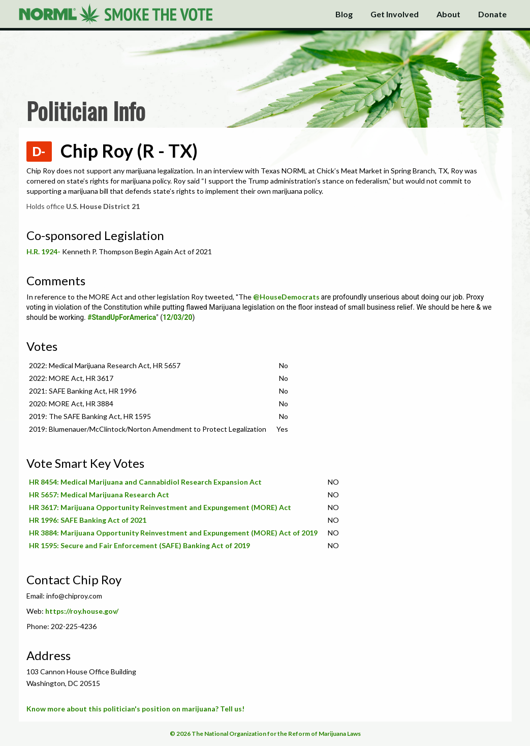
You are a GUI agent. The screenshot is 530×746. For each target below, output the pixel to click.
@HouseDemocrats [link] (286, 296)
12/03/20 (178, 317)
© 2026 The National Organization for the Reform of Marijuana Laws (265, 733)
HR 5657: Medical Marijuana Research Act (99, 494)
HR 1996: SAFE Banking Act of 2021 (87, 520)
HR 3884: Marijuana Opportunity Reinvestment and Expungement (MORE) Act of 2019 (173, 532)
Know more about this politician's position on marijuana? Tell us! (135, 708)
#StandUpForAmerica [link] (121, 317)
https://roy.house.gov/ (81, 611)
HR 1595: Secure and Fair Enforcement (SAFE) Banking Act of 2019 (139, 545)
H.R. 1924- (43, 251)
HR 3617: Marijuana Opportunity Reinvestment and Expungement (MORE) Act (160, 507)
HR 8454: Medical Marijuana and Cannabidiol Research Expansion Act (145, 482)
